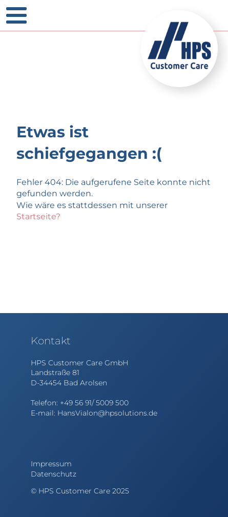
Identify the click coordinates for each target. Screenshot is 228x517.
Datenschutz (53, 474)
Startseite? (38, 216)
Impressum (51, 463)
